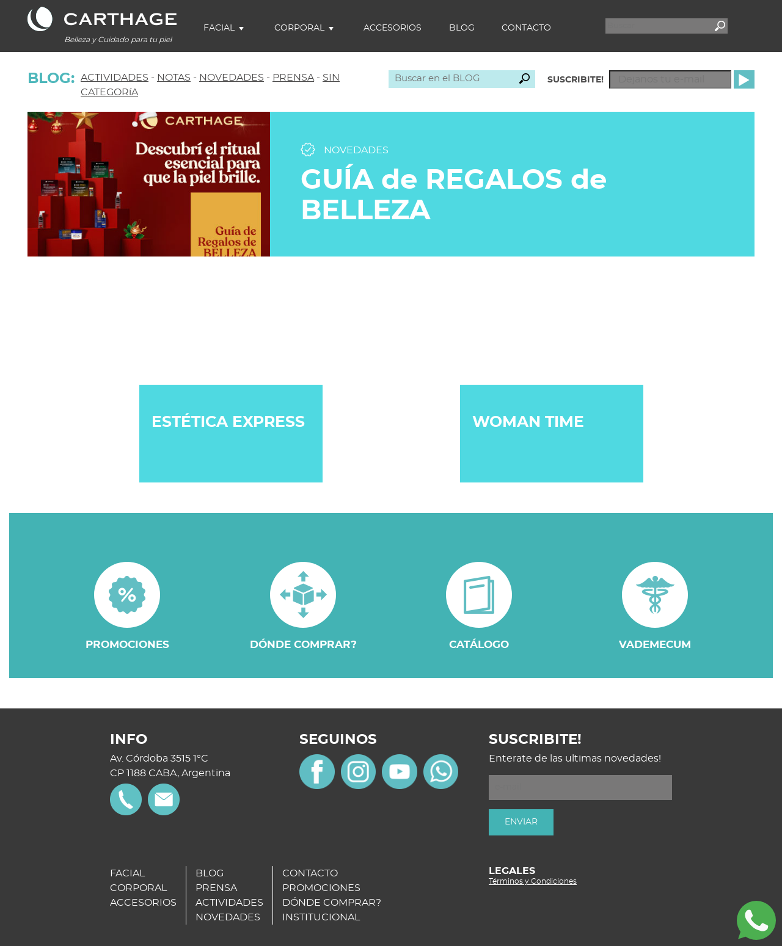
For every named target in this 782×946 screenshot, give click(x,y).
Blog (462, 28)
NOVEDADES (231, 77)
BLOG (210, 873)
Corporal (299, 28)
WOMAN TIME (528, 422)
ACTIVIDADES (114, 77)
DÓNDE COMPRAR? (331, 903)
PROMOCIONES (321, 888)
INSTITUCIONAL (321, 917)
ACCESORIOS (143, 903)
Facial (219, 28)
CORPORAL (138, 888)
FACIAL (127, 873)
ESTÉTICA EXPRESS (228, 422)
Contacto (526, 28)
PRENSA (293, 77)
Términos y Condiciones (533, 881)
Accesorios (393, 28)
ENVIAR (521, 822)
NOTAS (174, 77)
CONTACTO (310, 873)
